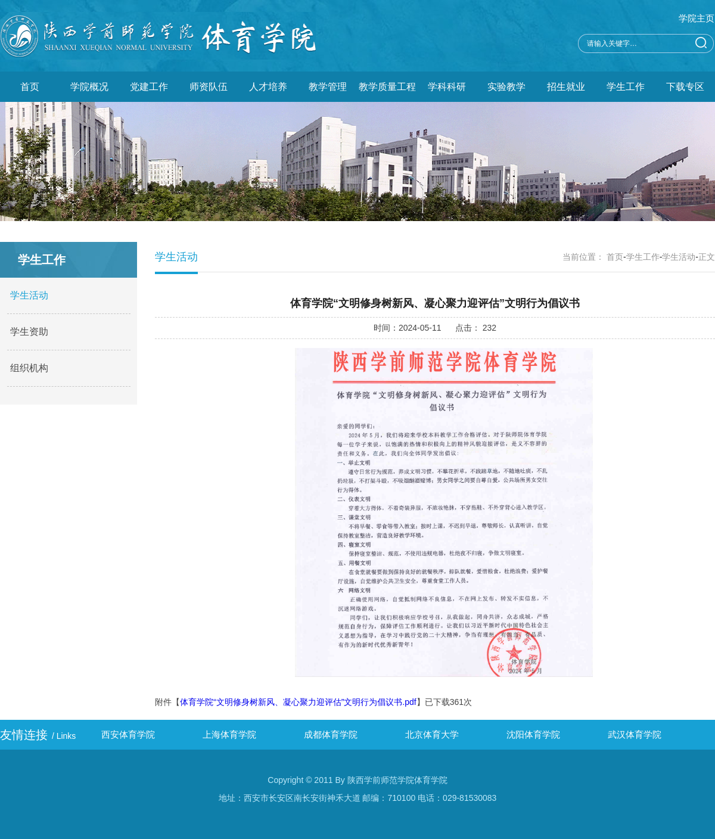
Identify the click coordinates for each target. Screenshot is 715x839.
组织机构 (29, 368)
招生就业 (566, 87)
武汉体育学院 (634, 734)
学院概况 (89, 87)
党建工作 (149, 87)
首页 (29, 87)
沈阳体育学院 (533, 734)
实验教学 (506, 87)
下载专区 (685, 87)
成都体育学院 (331, 734)
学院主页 (696, 18)
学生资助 (29, 332)
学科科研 (447, 87)
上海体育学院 (229, 734)
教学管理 (328, 87)
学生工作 (626, 87)
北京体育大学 (432, 734)
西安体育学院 (128, 734)
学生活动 (29, 295)
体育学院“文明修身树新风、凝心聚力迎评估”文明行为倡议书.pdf (298, 702)
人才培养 (268, 87)
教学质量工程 (387, 87)
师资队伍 (208, 87)
